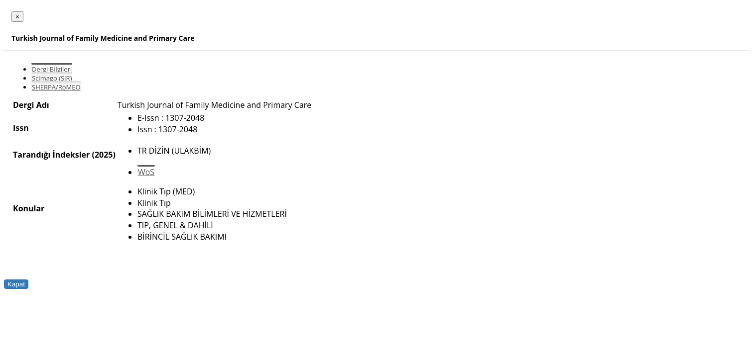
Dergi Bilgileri (52, 69)
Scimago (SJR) (52, 78)
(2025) (103, 154)
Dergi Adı (31, 104)
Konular (28, 208)
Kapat (16, 284)
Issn (21, 127)
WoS (146, 172)
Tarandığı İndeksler (51, 154)
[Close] (17, 16)
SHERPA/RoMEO (56, 87)
